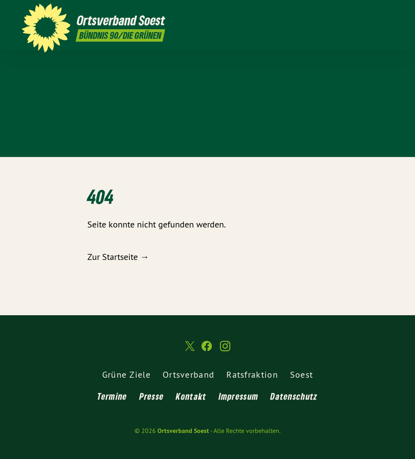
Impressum (239, 396)
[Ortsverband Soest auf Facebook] (377, 10)
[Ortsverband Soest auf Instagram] (389, 10)
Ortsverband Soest (183, 431)
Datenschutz (293, 396)
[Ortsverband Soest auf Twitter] (365, 10)
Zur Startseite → (118, 256)
